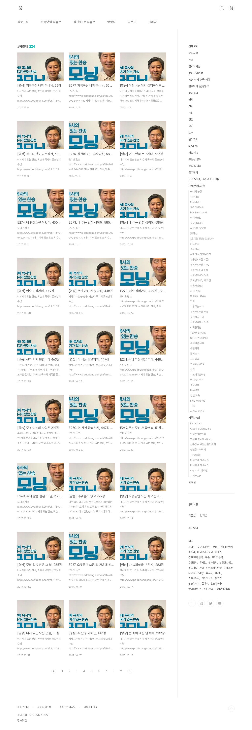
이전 (53, 671)
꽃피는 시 (195, 353)
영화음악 (212, 562)
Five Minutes (197, 400)
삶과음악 (193, 93)
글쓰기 (132, 22)
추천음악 (192, 562)
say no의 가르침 (199, 470)
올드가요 (192, 567)
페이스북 (192, 603)
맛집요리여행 (195, 73)
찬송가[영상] (196, 285)
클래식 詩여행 (197, 364)
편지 (190, 106)
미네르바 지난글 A (199, 460)
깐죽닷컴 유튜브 (51, 22)
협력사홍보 (195, 217)
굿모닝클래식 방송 (199, 322)
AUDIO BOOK (198, 228)
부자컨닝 (194, 249)
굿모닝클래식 (196, 222)
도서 (190, 132)
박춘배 (218, 573)
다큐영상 (194, 390)
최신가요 (208, 588)
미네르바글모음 (205, 552)
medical (193, 146)
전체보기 (193, 46)
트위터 (210, 603)
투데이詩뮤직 (197, 343)
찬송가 (218, 552)
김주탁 (191, 552)
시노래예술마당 (198, 374)
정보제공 (193, 152)
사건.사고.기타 (197, 411)
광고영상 (194, 385)
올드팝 (218, 578)
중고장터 (193, 172)
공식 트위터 (23, 706)
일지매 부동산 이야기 (200, 439)
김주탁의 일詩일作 (198, 86)
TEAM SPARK (198, 332)
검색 (222, 8)
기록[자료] (194, 417)
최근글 (192, 515)
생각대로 (194, 196)
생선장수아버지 (198, 449)
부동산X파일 (225, 562)
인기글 (203, 515)
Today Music (222, 588)
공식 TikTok (90, 706)
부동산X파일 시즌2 (200, 264)
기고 (192, 301)
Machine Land (198, 212)
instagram (196, 423)
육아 (190, 126)
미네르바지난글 (214, 567)
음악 (192, 369)
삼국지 (209, 573)
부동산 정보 (194, 159)
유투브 (219, 603)
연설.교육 (195, 395)
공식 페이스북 (44, 706)
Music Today (196, 573)
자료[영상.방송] (197, 185)
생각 (190, 99)
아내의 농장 (196, 191)
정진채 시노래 (197, 317)
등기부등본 (195, 475)
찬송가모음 (216, 583)
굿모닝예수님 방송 (199, 275)
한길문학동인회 (198, 433)
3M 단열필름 (196, 207)
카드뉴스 (194, 243)
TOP (231, 708)
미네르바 (228, 567)
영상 (190, 119)
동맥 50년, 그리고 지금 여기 (204, 179)
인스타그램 (201, 603)
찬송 (215, 546)
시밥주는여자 (196, 306)
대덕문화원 (195, 327)
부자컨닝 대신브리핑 (200, 254)
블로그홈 (23, 22)
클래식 (205, 583)
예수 (207, 557)
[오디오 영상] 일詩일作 (202, 238)
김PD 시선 (194, 66)
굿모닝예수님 (204, 546)
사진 (190, 112)
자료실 (192, 482)
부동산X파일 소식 (199, 269)
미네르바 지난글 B (199, 465)
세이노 (191, 546)
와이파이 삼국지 (198, 296)
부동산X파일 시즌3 (200, 259)
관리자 (152, 22)
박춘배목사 (193, 578)
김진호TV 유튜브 (84, 22)
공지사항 (193, 53)
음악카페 (193, 139)
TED (192, 405)
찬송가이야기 (226, 546)
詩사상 (193, 233)
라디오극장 (195, 290)
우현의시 (194, 348)
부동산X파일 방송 (199, 311)
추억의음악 (217, 557)
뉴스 (190, 59)
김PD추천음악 (195, 557)
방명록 (111, 22)
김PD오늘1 (195, 454)
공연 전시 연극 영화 (199, 79)
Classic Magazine (200, 428)
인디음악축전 (196, 379)
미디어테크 (195, 202)
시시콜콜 (194, 358)
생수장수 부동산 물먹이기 (203, 444)
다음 (129, 671)
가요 (201, 567)
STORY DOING (199, 337)
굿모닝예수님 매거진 (200, 280)
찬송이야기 (193, 583)
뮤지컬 (202, 562)
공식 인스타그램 (67, 706)
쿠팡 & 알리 (194, 166)
